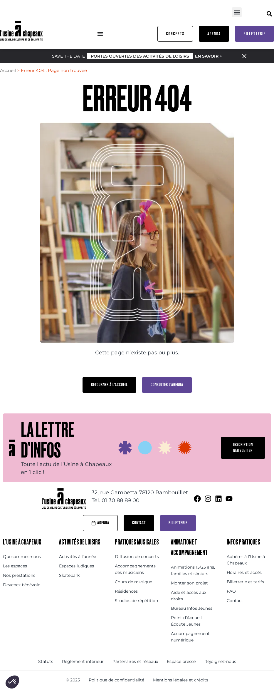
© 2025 (73, 680)
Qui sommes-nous (22, 556)
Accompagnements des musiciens (135, 569)
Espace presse (181, 661)
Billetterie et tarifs (245, 581)
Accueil (8, 70)
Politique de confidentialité (116, 680)
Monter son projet (189, 583)
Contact (235, 600)
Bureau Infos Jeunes (191, 608)
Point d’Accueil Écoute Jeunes (186, 621)
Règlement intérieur (83, 661)
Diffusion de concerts (137, 556)
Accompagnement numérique (190, 637)
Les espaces (15, 566)
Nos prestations (19, 575)
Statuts (45, 661)
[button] (237, 12)
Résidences (126, 591)
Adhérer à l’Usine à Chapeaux (246, 560)
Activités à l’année (77, 556)
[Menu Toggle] (100, 34)
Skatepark (69, 575)
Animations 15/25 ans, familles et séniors (193, 570)
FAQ (231, 591)
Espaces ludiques (76, 566)
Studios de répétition (136, 600)
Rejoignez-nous (220, 661)
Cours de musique (133, 581)
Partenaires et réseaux (135, 661)
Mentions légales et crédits (180, 680)
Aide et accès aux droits (188, 595)
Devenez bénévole (21, 584)
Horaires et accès (244, 572)
